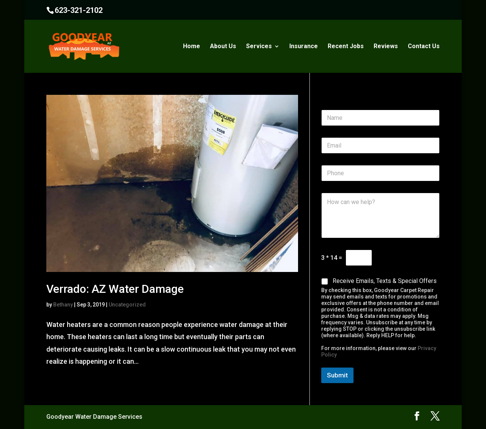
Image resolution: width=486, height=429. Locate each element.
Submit (337, 375)
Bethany (63, 305)
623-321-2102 (79, 10)
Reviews (386, 47)
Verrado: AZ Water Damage (115, 288)
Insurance (303, 47)
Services (259, 47)
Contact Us (424, 47)
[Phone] (380, 173)
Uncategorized (127, 305)
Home (191, 47)
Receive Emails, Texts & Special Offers (385, 280)
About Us (223, 47)
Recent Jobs (346, 47)
